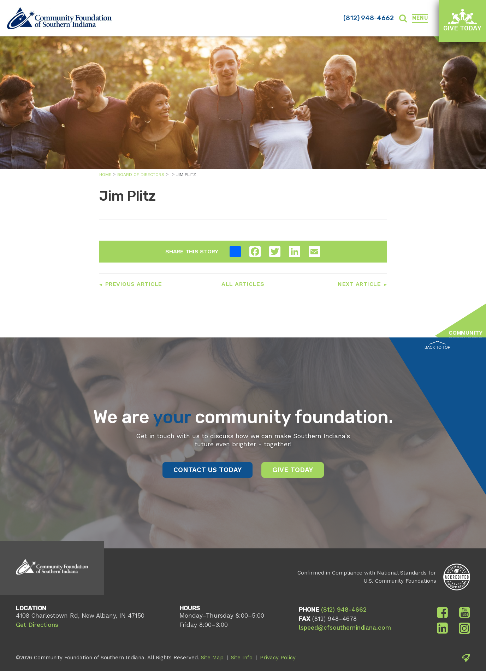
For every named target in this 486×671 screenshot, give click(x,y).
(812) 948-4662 (368, 18)
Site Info (242, 657)
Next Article (359, 284)
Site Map (212, 657)
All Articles (242, 284)
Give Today (462, 20)
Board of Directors (140, 174)
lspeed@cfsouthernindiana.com (345, 627)
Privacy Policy (278, 657)
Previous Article (133, 284)
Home (105, 174)
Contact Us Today (207, 470)
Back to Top (437, 345)
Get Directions (37, 624)
